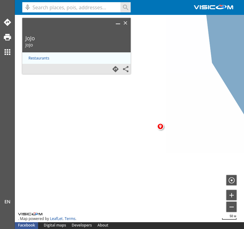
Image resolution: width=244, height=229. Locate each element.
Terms (70, 218)
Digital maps (55, 225)
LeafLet (56, 218)
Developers (82, 225)
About (103, 225)
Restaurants (38, 58)
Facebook (26, 225)
